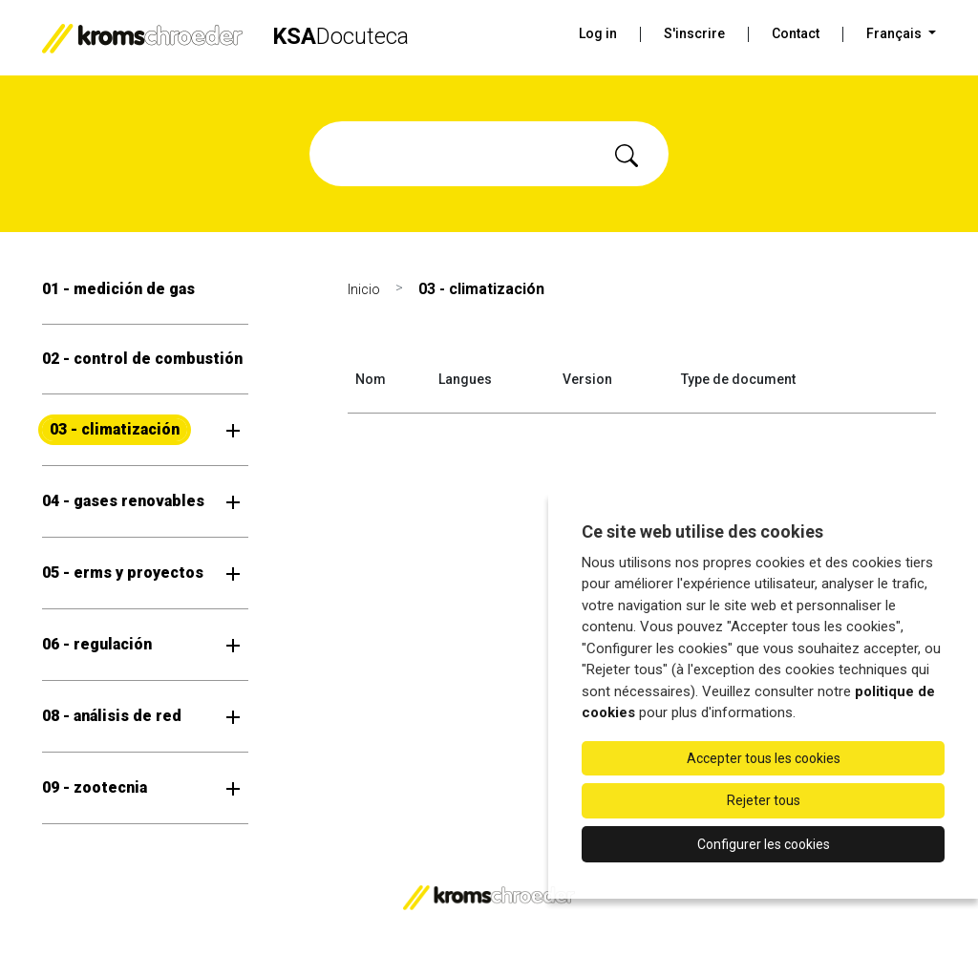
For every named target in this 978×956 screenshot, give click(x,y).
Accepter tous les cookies (763, 758)
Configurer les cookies (763, 844)
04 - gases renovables (123, 501)
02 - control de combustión (142, 359)
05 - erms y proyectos (122, 572)
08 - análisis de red (111, 716)
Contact (795, 33)
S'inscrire (694, 33)
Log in (598, 33)
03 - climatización (115, 429)
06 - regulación (97, 644)
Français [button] (895, 33)
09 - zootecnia (94, 787)
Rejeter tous (763, 800)
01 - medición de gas (118, 289)
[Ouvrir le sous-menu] (233, 429)
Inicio (364, 289)
